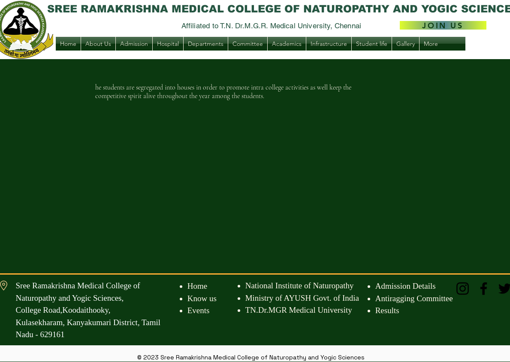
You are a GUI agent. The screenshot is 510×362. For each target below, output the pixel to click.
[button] (98, 44)
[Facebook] (483, 288)
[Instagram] (462, 288)
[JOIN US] (443, 25)
